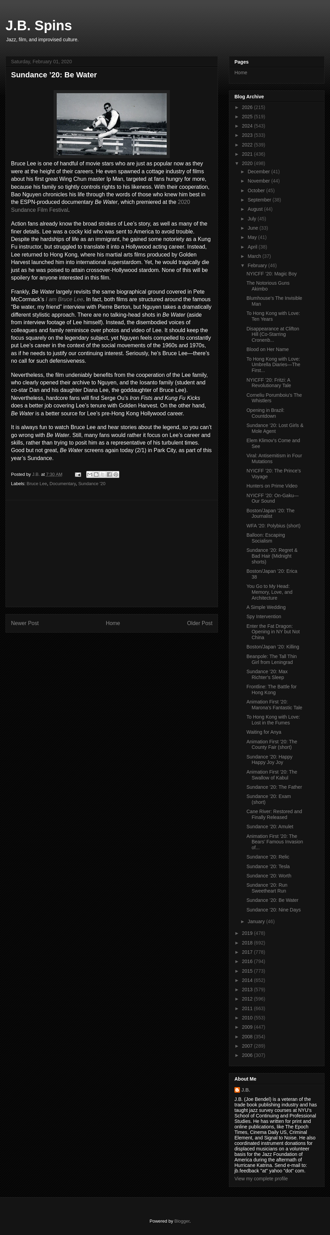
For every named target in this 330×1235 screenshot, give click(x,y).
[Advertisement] (111, 553)
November (259, 181)
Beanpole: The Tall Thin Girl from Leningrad (271, 659)
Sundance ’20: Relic (267, 857)
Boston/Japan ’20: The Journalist (270, 513)
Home (113, 623)
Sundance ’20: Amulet (269, 826)
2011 (248, 1008)
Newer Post (25, 623)
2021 (248, 154)
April (253, 247)
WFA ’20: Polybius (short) (273, 525)
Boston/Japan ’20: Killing (272, 646)
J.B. (245, 1090)
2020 (248, 163)
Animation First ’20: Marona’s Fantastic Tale (274, 704)
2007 (248, 1046)
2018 (248, 943)
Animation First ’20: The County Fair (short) (271, 744)
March (255, 256)
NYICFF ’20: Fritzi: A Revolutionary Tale (268, 383)
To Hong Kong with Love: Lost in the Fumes (273, 719)
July (252, 218)
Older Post (199, 623)
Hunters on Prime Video (271, 486)
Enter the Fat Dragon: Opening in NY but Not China (273, 632)
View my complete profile (261, 1178)
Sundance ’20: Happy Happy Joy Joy (269, 759)
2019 (248, 933)
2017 (248, 952)
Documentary (63, 483)
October (257, 190)
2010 (248, 1017)
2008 (248, 1036)
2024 (248, 126)
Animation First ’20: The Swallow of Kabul (271, 774)
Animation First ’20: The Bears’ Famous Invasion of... (274, 842)
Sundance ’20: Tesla (268, 866)
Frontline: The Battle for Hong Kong (271, 689)
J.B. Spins (39, 25)
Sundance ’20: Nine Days (273, 909)
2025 (248, 116)
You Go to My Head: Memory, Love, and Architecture (269, 592)
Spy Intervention (263, 616)
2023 (248, 135)
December (259, 171)
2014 (248, 980)
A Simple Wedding (266, 607)
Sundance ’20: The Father (274, 787)
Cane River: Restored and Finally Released (274, 814)
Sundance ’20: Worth (269, 875)
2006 (248, 1055)
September (260, 200)
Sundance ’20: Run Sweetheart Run (266, 888)
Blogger (181, 1221)
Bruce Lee (37, 483)
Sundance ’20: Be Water (272, 900)
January (257, 921)
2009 (248, 1027)
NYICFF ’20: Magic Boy (271, 273)
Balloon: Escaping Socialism (265, 538)
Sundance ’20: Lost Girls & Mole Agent (275, 428)
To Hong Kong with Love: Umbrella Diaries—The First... (273, 364)
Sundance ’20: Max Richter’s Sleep (267, 674)
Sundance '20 (92, 483)
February (258, 265)
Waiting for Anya (263, 732)
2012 (248, 999)
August (256, 209)
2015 (248, 971)
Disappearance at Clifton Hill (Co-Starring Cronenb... (272, 334)
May (253, 237)
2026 (248, 107)
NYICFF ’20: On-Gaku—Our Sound (272, 498)
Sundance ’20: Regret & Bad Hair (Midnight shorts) (272, 556)
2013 (248, 989)
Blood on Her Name (267, 349)
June (253, 228)
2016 (248, 961)
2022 (248, 144)
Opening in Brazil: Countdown (265, 413)
